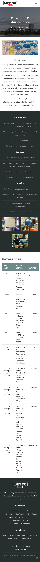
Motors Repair (13, 511)
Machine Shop (8, 514)
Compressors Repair (20, 520)
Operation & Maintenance (20, 524)
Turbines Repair (14, 517)
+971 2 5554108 (20, 549)
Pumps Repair (26, 511)
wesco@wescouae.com (20, 546)
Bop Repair (20, 514)
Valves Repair (31, 514)
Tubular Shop (27, 517)
